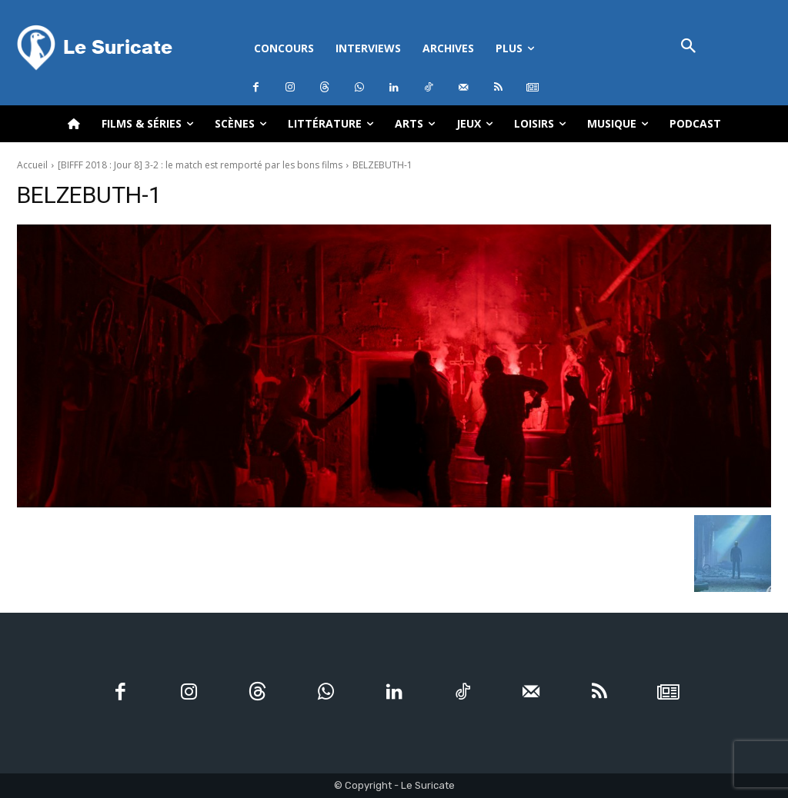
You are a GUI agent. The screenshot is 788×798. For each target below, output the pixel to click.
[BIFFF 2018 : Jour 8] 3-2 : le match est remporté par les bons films (200, 164)
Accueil (32, 164)
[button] (688, 47)
